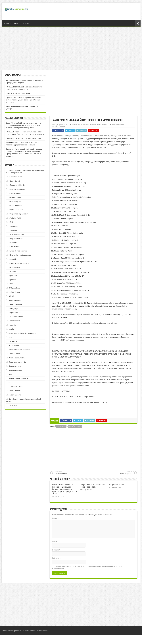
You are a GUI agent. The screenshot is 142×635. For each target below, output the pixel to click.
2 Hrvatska (13, 230)
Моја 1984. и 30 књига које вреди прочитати (92, 485)
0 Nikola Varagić (15, 193)
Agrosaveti (13, 276)
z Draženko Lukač (15, 387)
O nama (17, 23)
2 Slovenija (13, 243)
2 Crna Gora (13, 226)
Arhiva (11, 284)
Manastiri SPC (14, 345)
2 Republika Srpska (16, 239)
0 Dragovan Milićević (16, 185)
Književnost (13, 341)
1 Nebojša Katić (15, 218)
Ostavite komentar (118, 124)
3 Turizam (12, 271)
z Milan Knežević (15, 395)
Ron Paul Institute (15, 370)
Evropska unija (14, 321)
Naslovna (7, 23)
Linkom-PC (43, 631)
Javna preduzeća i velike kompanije (22, 333)
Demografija (13, 308)
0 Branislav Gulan (15, 177)
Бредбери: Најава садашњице (18, 93)
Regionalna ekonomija (17, 362)
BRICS (11, 296)
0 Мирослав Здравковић (80, 124)
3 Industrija (13, 259)
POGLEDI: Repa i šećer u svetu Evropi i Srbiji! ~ (24, 132)
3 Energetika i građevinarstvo (20, 255)
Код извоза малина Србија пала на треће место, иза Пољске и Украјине (23, 153)
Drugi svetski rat (15, 313)
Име (54, 542)
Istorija (11, 329)
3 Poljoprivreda (14, 267)
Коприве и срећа (116, 484)
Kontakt (26, 23)
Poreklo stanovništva (16, 358)
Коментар (56, 518)
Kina (10, 337)
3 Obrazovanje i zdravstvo (18, 263)
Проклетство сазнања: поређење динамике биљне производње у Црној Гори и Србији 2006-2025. (64, 489)
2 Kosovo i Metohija (16, 234)
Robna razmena (15, 366)
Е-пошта (56, 550)
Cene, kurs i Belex (16, 304)
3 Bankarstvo (14, 247)
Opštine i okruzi (14, 354)
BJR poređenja (14, 288)
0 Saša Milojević (15, 202)
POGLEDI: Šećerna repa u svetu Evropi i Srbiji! (27, 134)
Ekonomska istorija (16, 317)
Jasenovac (61, 426)
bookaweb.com (14, 292)
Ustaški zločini (75, 426)
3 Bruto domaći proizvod (18, 251)
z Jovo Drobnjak (15, 391)
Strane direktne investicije (18, 378)
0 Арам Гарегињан (16, 210)
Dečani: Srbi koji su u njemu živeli (28, 138)
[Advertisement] (90, 12)
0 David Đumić (14, 181)
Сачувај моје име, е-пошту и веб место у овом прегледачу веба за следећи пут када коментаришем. (87, 567)
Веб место (56, 558)
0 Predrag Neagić (15, 197)
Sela (10, 374)
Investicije (12, 325)
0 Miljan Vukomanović (17, 189)
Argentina (12, 280)
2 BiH (11, 222)
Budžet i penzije (15, 300)
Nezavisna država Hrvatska (98, 124)
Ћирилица (13, 405)
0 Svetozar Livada (15, 206)
